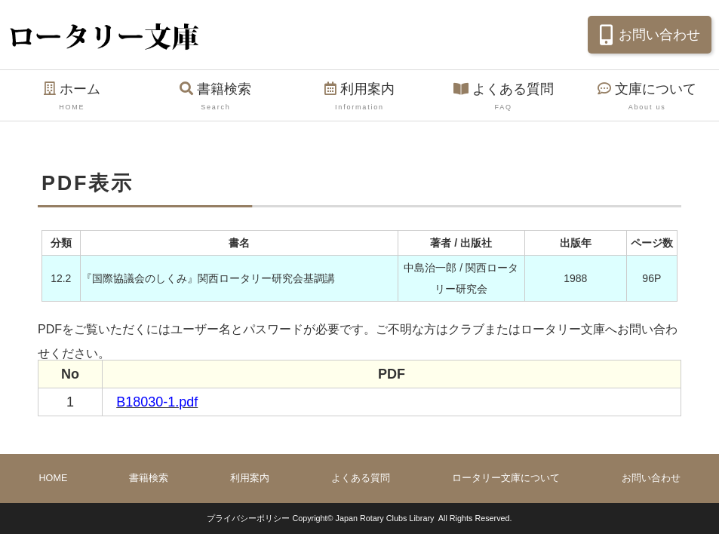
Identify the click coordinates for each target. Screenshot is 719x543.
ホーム (72, 97)
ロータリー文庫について (506, 478)
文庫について (647, 97)
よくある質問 (504, 97)
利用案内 (359, 97)
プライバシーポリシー (248, 518)
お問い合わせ (648, 34)
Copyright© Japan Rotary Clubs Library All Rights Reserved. (402, 518)
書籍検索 (216, 97)
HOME (53, 478)
